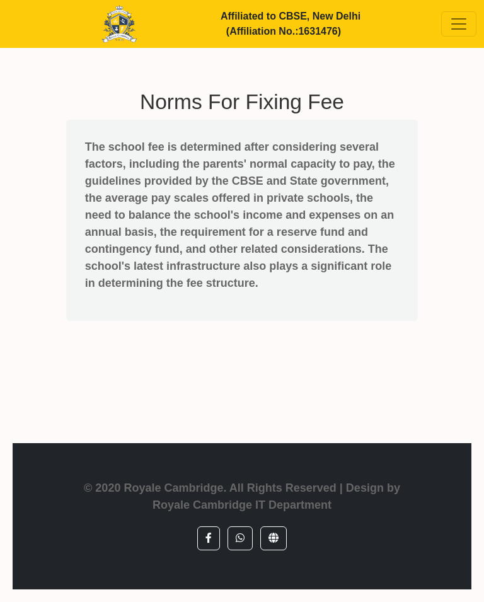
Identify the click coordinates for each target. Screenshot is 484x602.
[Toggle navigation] (458, 24)
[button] (208, 538)
